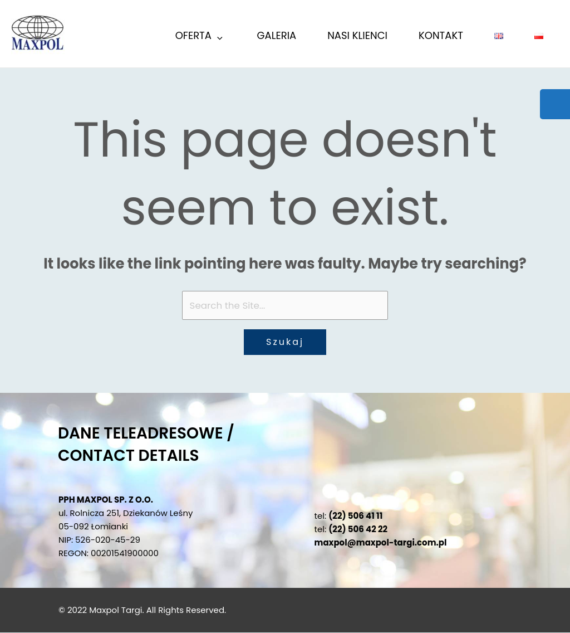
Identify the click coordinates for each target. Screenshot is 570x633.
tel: (349, 516)
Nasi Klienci (357, 35)
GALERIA (277, 35)
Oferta (199, 37)
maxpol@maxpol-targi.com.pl (381, 543)
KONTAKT (441, 35)
